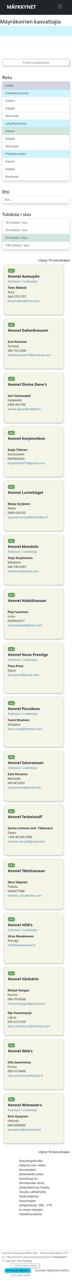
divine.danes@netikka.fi (24, 409)
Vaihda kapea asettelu (25, 1265)
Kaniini (10, 101)
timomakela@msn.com (24, 301)
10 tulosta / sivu (16, 222)
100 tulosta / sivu (17, 245)
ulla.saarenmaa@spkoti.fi (25, 1076)
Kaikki (9, 85)
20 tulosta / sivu (16, 230)
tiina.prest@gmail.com (23, 675)
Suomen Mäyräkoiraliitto (52, 1270)
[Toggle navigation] (60, 6)
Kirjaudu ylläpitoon (17, 1270)
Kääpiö (10, 108)
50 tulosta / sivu (16, 238)
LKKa (11, 270)
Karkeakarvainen (17, 93)
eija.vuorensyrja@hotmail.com (29, 1026)
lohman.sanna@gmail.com (26, 841)
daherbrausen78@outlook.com (29, 355)
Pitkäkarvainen (15, 154)
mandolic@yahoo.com (23, 571)
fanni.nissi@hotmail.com (25, 729)
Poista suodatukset (36, 63)
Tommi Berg (24, 1261)
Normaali (11, 116)
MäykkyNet (21, 6)
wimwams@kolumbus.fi (24, 1130)
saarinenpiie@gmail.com (25, 625)
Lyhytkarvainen (16, 123)
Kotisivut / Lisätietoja (22, 281)
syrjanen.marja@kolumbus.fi (28, 517)
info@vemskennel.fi (21, 945)
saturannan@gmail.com (24, 787)
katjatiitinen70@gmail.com (26, 463)
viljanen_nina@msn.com (24, 895)
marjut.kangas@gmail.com (26, 1004)
